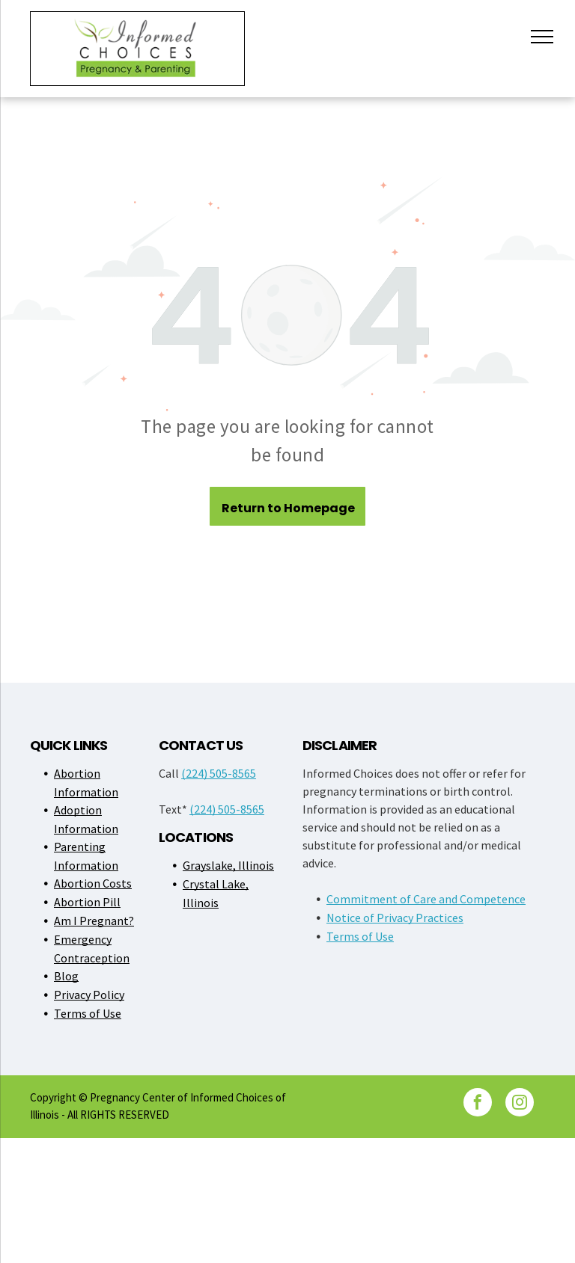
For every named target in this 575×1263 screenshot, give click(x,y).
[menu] (542, 36)
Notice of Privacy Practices (394, 917)
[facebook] (477, 1104)
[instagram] (519, 1104)
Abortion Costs (93, 883)
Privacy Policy (89, 994)
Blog (66, 975)
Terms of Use (87, 1013)
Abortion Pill (87, 901)
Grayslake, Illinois (228, 865)
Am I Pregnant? (94, 920)
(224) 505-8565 (218, 773)
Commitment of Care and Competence (426, 898)
